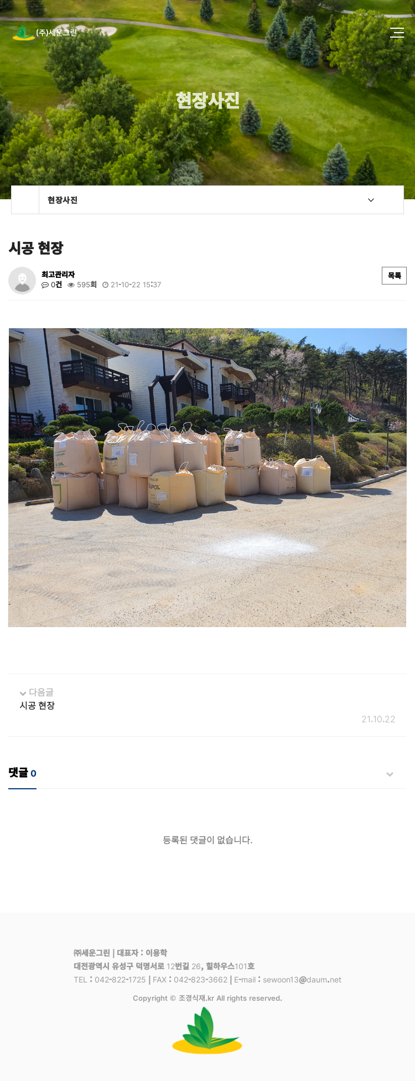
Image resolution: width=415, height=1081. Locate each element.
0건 (52, 284)
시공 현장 (37, 705)
